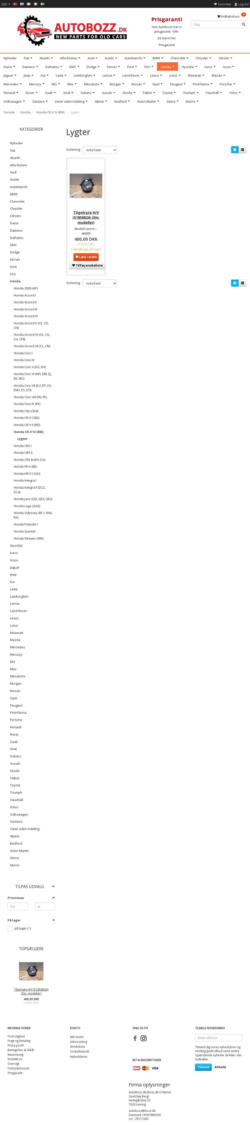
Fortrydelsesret (18, 1068)
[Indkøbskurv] (232, 16)
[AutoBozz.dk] (73, 29)
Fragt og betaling (19, 1041)
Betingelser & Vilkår (21, 1050)
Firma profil (16, 1045)
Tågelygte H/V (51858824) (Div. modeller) (31, 991)
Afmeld (220, 1067)
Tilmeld (203, 1067)
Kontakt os (15, 1059)
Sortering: (73, 149)
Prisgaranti (167, 45)
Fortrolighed (16, 1036)
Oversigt (13, 1064)
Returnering (15, 1054)
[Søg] (243, 24)
